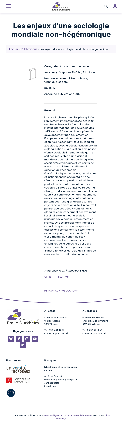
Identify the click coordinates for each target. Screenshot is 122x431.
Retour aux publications (61, 290)
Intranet (48, 370)
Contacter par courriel (56, 333)
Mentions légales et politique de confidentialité (61, 381)
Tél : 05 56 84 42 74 (54, 330)
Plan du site (50, 386)
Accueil (13, 49)
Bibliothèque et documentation (60, 367)
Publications (29, 49)
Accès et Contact (53, 376)
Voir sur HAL (55, 277)
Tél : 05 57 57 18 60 (92, 330)
